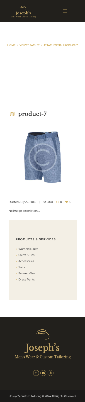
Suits (21, 267)
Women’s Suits (28, 249)
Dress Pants (26, 279)
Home (11, 45)
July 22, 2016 (27, 202)
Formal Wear (27, 273)
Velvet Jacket (29, 45)
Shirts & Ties (26, 255)
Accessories (26, 261)
